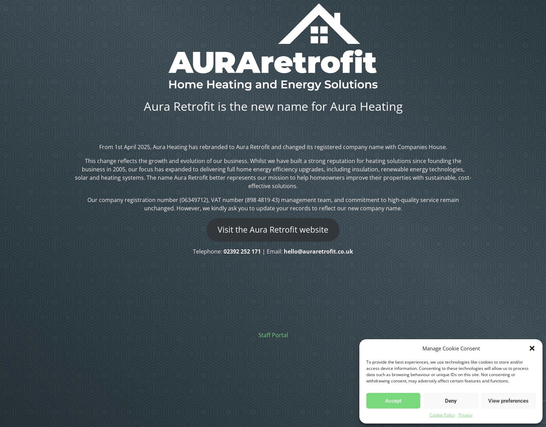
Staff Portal (273, 335)
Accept (393, 401)
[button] (532, 348)
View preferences (508, 401)
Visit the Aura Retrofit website (273, 229)
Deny (451, 401)
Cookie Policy (442, 415)
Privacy (466, 415)
